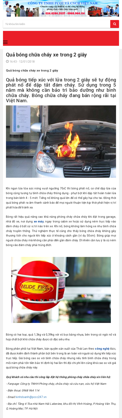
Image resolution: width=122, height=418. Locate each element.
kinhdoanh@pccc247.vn (31, 397)
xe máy (39, 221)
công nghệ (102, 348)
